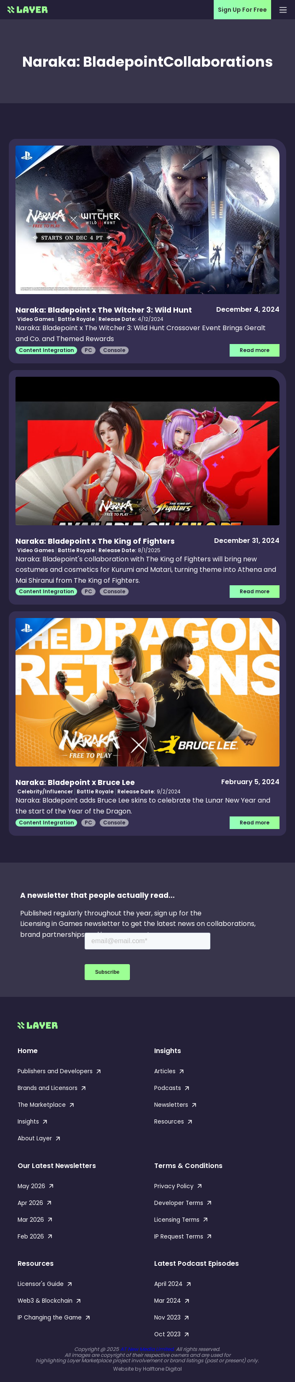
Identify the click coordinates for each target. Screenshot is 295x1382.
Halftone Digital (162, 1368)
